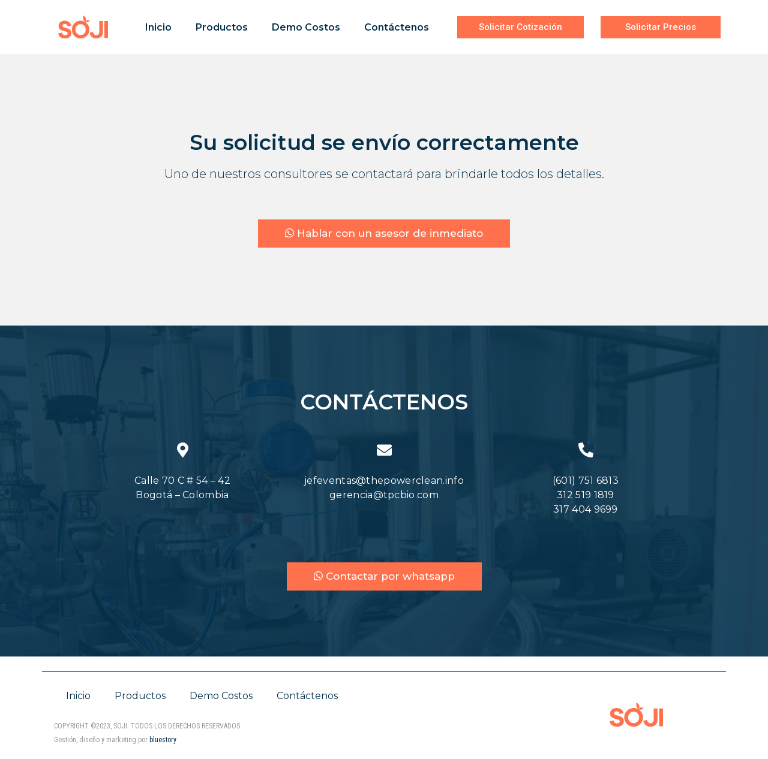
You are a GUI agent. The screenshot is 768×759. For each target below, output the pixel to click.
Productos (222, 27)
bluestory (162, 742)
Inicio (158, 27)
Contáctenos (396, 27)
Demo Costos (306, 27)
